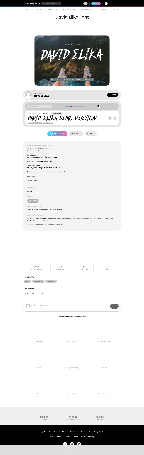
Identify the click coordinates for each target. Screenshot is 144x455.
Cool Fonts (74, 432)
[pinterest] (79, 444)
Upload (95, 3)
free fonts (45, 419)
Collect (76, 133)
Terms (75, 437)
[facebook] (65, 444)
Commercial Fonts (60, 432)
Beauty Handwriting (72, 368)
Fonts (28, 10)
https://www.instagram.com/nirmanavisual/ (43, 168)
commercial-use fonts (73, 419)
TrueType (45, 113)
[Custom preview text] (39, 106)
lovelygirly (39, 342)
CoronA (104, 368)
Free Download (57, 133)
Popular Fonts (45, 432)
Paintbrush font (47, 219)
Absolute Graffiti (104, 394)
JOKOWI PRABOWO (104, 342)
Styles (39, 10)
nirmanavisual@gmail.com (42, 161)
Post (114, 306)
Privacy (67, 437)
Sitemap (91, 437)
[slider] (71, 106)
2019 (36, 266)
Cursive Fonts (86, 432)
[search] (51, 3)
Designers (103, 10)
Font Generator (69, 10)
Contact (113, 95)
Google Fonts (99, 432)
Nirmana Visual (42, 95)
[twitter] (72, 444)
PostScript (57, 113)
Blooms (39, 368)
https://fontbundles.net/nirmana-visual (42, 157)
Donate (32, 201)
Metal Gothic (72, 342)
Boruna (39, 394)
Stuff (116, 10)
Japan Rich (72, 394)
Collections (52, 10)
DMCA (83, 437)
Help (51, 437)
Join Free (115, 3)
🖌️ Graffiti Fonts (87, 10)
